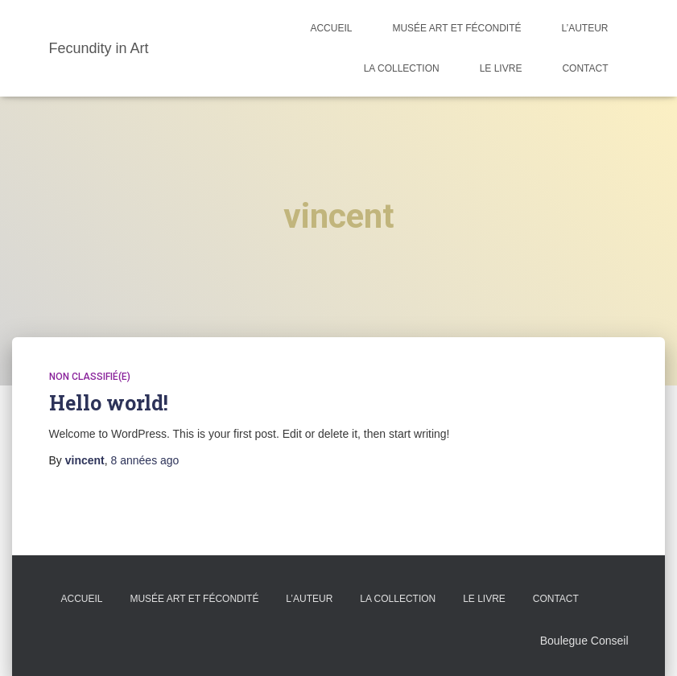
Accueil (331, 28)
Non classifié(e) (89, 376)
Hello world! (108, 403)
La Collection (402, 68)
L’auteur (584, 28)
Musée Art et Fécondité (456, 28)
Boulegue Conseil (584, 640)
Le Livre (501, 68)
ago (145, 460)
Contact (585, 68)
